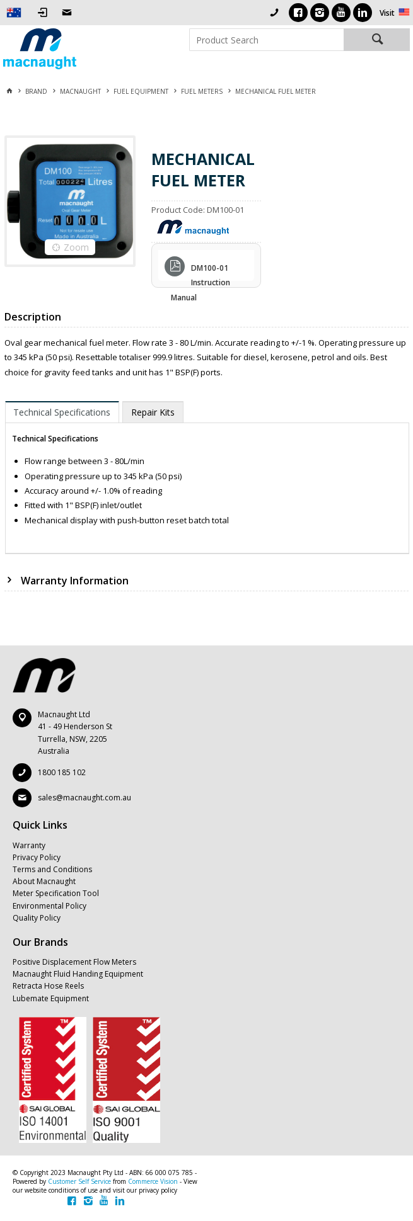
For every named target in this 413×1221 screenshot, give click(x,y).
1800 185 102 (62, 772)
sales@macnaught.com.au (84, 797)
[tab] (62, 412)
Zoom (76, 247)
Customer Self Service (79, 1181)
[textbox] (266, 39)
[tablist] (207, 477)
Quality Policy (37, 917)
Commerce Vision (153, 1181)
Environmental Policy (49, 905)
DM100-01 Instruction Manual (200, 269)
